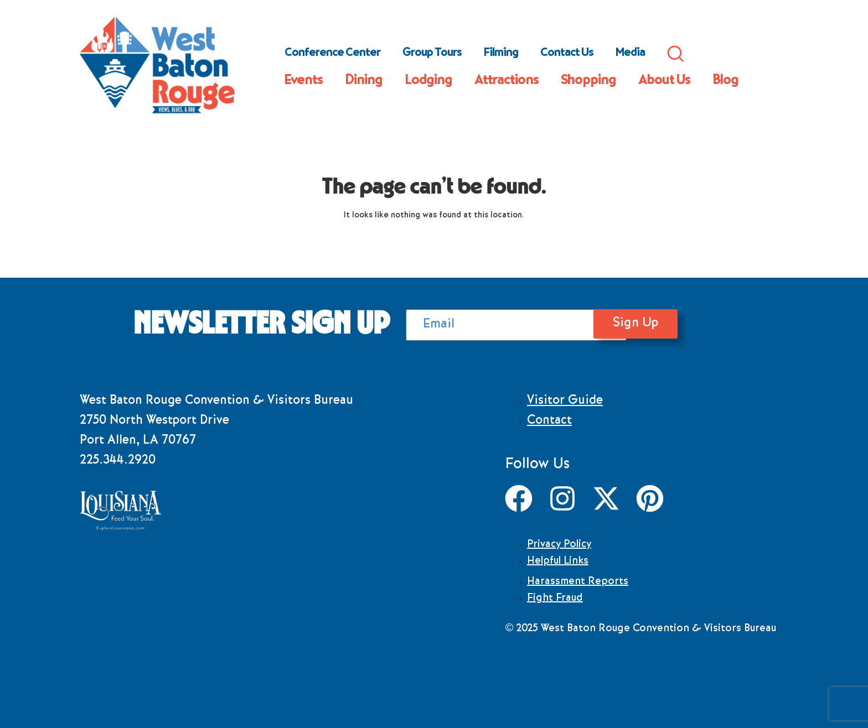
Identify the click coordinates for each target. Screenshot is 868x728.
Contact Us (566, 54)
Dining (364, 81)
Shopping (588, 81)
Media (630, 54)
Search (675, 53)
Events (304, 81)
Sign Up (669, 324)
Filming (501, 54)
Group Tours (432, 54)
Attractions (506, 81)
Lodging (428, 81)
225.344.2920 (118, 461)
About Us (664, 81)
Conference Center (332, 54)
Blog (725, 81)
